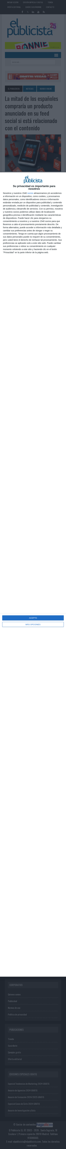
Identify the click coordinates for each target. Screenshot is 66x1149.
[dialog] (33, 574)
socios (30, 193)
